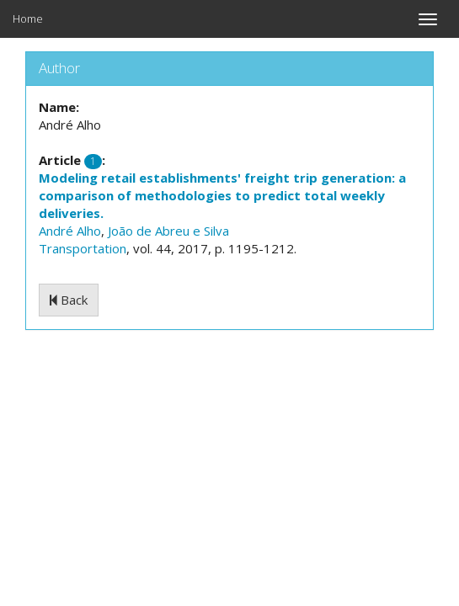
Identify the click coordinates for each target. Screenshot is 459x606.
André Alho (70, 230)
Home (28, 18)
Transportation (82, 248)
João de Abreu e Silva (168, 230)
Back (69, 299)
